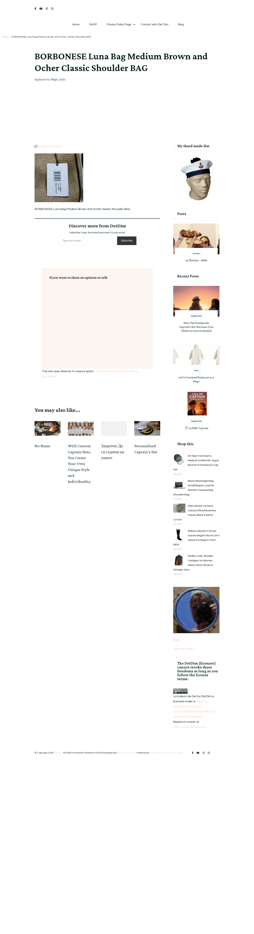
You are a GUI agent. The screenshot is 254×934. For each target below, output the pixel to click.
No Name (42, 446)
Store (196, 370)
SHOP (93, 24)
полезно (196, 253)
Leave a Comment (49, 146)
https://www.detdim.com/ (189, 727)
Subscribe (127, 240)
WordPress (155, 753)
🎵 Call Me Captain (196, 428)
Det (176, 639)
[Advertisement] (127, 113)
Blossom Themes (126, 753)
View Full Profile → (185, 649)
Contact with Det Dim (154, 24)
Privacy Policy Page (119, 24)
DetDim (58, 753)
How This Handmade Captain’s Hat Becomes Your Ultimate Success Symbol (196, 326)
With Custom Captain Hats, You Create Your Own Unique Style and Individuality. (79, 464)
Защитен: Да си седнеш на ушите (112, 452)
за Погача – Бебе (196, 260)
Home (75, 24)
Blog (181, 24)
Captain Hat (196, 315)
